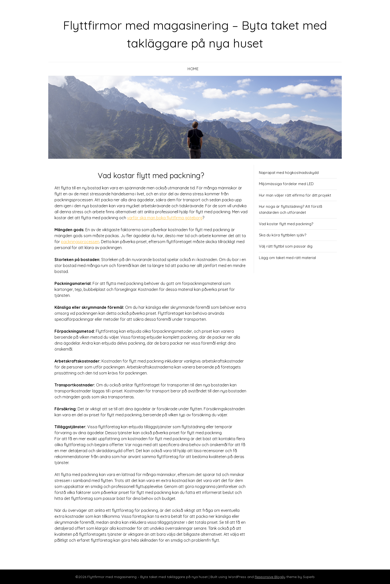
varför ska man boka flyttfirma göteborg (164, 217)
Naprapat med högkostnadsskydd (289, 172)
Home (193, 68)
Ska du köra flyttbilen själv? (282, 235)
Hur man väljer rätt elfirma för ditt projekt (295, 195)
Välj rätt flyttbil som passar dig (285, 246)
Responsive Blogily (270, 577)
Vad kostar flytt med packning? (286, 223)
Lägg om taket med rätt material (287, 257)
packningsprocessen (80, 241)
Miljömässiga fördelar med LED (286, 183)
